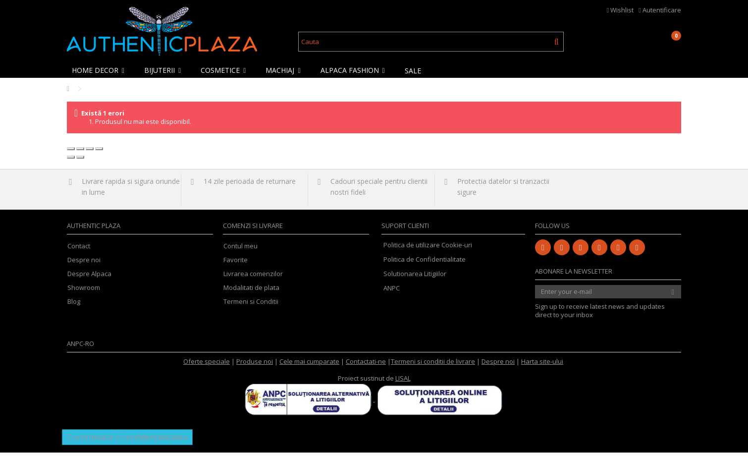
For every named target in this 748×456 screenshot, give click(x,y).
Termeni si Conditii (250, 305)
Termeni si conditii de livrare (433, 364)
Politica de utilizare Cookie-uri (427, 248)
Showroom (83, 291)
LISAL (403, 381)
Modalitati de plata (251, 291)
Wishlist (620, 9)
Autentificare (660, 9)
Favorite (235, 263)
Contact (78, 249)
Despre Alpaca (89, 277)
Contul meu (240, 249)
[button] (100, 70)
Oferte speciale (206, 364)
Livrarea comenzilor (253, 277)
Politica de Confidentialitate (424, 262)
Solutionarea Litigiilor (414, 277)
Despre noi (84, 263)
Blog (73, 305)
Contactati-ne (366, 364)
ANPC (391, 291)
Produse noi (254, 364)
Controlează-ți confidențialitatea (127, 440)
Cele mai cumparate (309, 364)
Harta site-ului (542, 364)
